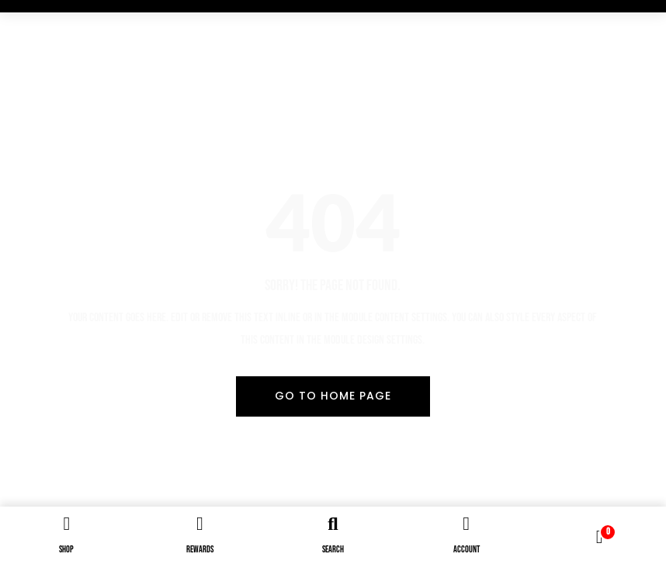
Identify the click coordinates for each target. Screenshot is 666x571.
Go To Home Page (333, 395)
